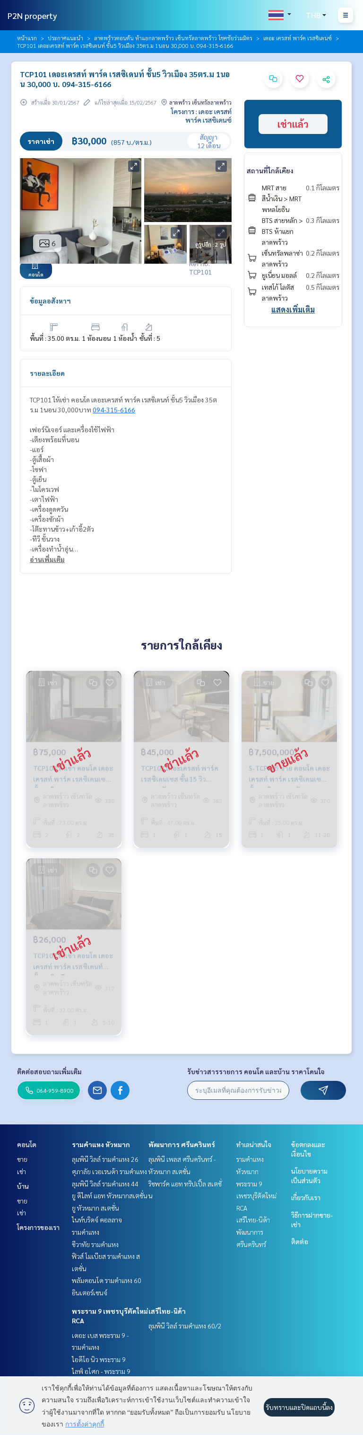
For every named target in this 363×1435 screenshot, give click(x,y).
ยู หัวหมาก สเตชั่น (95, 1207)
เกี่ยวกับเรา (305, 1197)
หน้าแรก (27, 38)
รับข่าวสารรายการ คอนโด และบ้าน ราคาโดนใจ (256, 1071)
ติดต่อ (299, 1241)
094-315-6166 (114, 409)
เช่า (21, 1171)
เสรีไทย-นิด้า (167, 1311)
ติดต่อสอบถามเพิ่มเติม (49, 1071)
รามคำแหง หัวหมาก (101, 1144)
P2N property (32, 15)
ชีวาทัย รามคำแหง (95, 1244)
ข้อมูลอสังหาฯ (50, 300)
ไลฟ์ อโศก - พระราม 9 (101, 1371)
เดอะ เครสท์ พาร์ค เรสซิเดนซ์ (297, 38)
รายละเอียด (47, 373)
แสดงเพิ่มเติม (293, 309)
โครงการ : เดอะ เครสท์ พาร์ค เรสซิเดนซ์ (201, 115)
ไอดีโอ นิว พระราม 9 (99, 1359)
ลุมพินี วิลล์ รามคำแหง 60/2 (185, 1325)
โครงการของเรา (38, 1227)
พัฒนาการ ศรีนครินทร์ (181, 1144)
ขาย (22, 1159)
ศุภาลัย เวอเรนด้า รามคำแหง (109, 1171)
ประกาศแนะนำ (65, 38)
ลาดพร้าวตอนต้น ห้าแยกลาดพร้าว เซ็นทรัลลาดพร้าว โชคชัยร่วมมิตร (173, 38)
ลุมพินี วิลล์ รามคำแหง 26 (105, 1159)
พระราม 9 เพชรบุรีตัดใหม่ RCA (256, 1195)
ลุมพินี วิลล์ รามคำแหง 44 (105, 1183)
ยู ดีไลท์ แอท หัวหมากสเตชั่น (109, 1195)
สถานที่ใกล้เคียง (270, 170)
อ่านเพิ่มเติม (47, 559)
